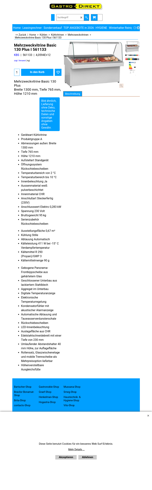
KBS (16, 55)
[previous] (134, 27)
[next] (138, 27)
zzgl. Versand (20, 60)
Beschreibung (72, 93)
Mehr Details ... (76, 449)
